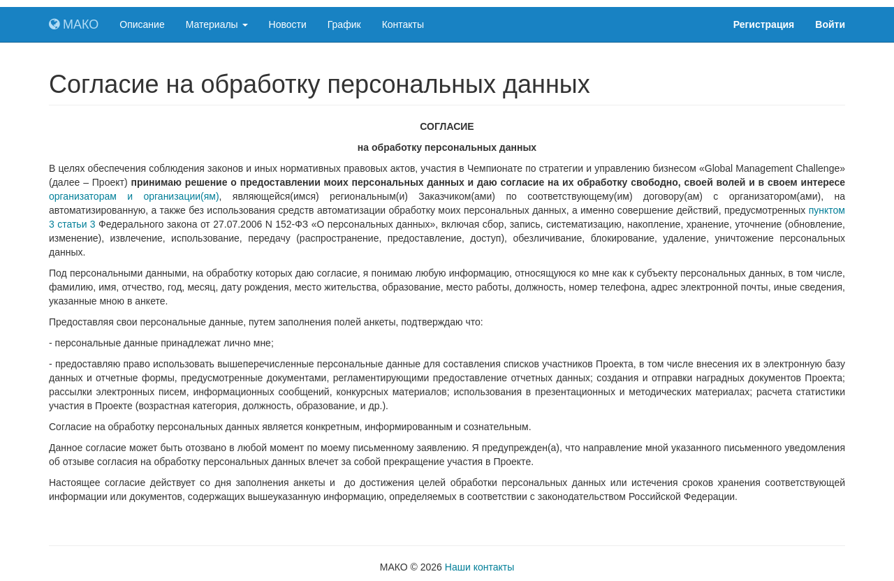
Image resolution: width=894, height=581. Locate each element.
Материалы (217, 24)
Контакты (403, 24)
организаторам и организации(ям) (134, 196)
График (344, 24)
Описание (141, 24)
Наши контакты (479, 567)
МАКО (73, 24)
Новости (288, 24)
